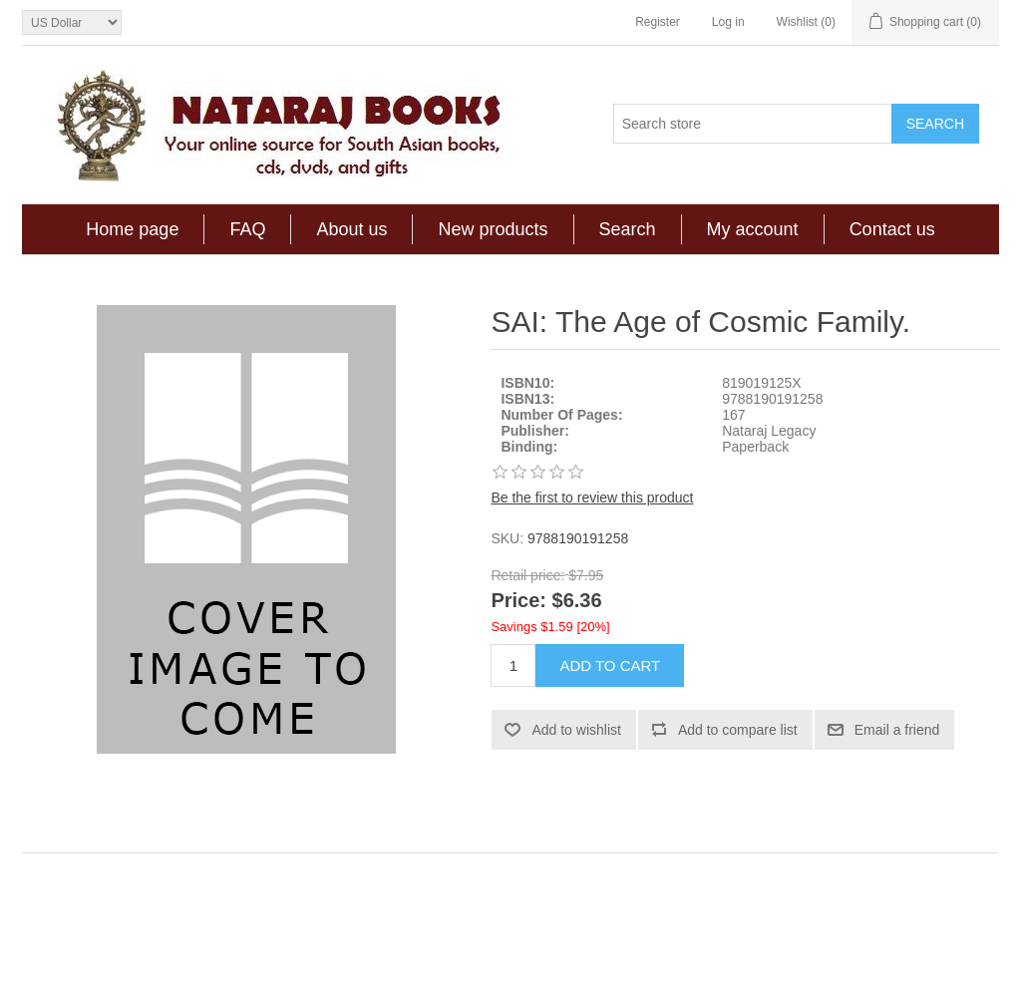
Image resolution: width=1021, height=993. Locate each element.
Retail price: (527, 575)
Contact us (892, 229)
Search (627, 229)
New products (492, 229)
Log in (728, 22)
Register (657, 22)
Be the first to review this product (592, 497)
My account (753, 229)
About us (351, 229)
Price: (518, 601)
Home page (132, 229)
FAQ (247, 229)
